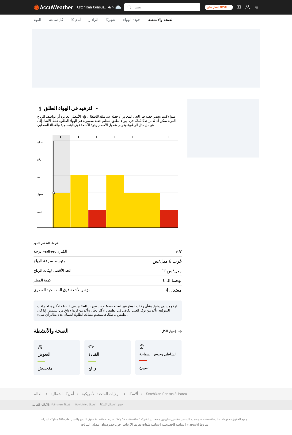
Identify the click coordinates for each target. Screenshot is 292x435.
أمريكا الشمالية (62, 394)
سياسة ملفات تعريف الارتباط (140, 425)
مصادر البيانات (90, 425)
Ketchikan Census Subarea (166, 394)
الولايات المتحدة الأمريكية (101, 394)
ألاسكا (133, 394)
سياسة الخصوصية (172, 425)
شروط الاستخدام (197, 425)
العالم (38, 394)
